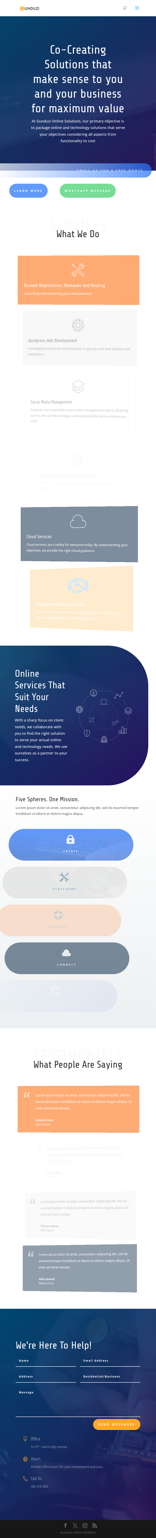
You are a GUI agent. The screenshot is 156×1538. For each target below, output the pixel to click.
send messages (116, 1424)
